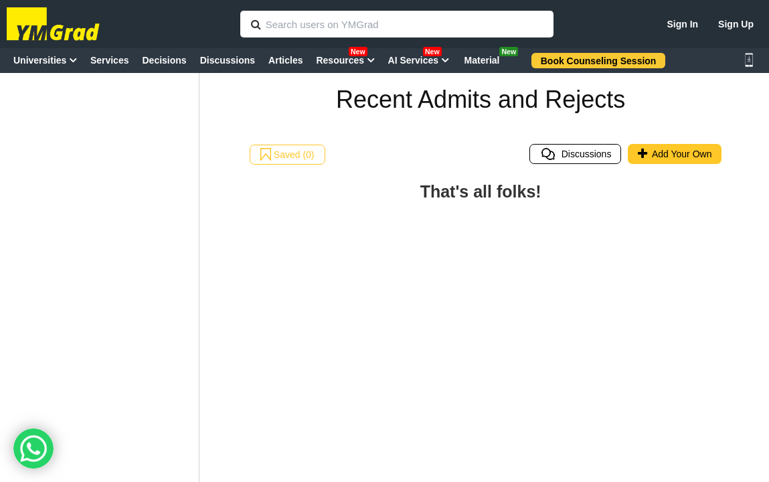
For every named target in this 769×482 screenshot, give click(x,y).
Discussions (575, 154)
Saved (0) (287, 154)
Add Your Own (675, 154)
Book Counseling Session (599, 61)
